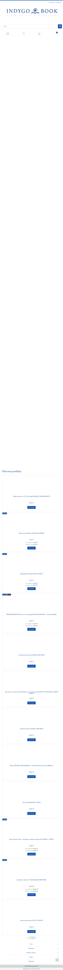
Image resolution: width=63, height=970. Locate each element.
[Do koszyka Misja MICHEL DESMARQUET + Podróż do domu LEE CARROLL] (31, 776)
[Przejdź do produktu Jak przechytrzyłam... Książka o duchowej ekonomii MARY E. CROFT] (31, 829)
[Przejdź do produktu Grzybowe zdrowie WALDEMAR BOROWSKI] (31, 869)
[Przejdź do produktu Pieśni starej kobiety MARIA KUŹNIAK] (31, 523)
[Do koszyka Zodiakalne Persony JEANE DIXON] (31, 588)
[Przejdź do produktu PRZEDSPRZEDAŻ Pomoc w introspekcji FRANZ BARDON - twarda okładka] (31, 604)
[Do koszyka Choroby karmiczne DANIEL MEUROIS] (31, 666)
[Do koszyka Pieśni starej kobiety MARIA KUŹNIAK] (31, 548)
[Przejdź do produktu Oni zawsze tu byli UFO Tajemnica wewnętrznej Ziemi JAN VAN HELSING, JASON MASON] (31, 681)
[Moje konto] (39, 34)
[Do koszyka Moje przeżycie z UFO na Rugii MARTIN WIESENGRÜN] (31, 507)
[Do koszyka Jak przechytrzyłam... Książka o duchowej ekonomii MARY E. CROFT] (31, 854)
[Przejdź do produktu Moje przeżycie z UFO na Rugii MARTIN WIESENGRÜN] (31, 486)
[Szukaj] (60, 26)
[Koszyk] (55, 33)
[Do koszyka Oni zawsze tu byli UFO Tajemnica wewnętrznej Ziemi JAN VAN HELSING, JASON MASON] (31, 703)
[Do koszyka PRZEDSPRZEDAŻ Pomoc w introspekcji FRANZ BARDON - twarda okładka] (31, 629)
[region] (31, 251)
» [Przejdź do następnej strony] (36, 938)
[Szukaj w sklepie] (30, 26)
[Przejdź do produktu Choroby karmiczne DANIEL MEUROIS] (31, 644)
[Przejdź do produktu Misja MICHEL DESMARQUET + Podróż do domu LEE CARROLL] (31, 755)
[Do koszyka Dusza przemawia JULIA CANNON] (31, 931)
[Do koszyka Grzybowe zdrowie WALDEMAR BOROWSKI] (31, 894)
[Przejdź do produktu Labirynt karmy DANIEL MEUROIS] (31, 718)
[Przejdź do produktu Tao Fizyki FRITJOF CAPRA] (31, 792)
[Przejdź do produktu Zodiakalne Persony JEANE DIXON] (31, 563)
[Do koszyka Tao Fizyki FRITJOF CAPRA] (31, 813)
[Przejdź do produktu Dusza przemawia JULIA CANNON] (31, 910)
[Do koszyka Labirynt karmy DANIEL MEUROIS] (31, 739)
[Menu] (8, 34)
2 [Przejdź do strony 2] (31, 938)
